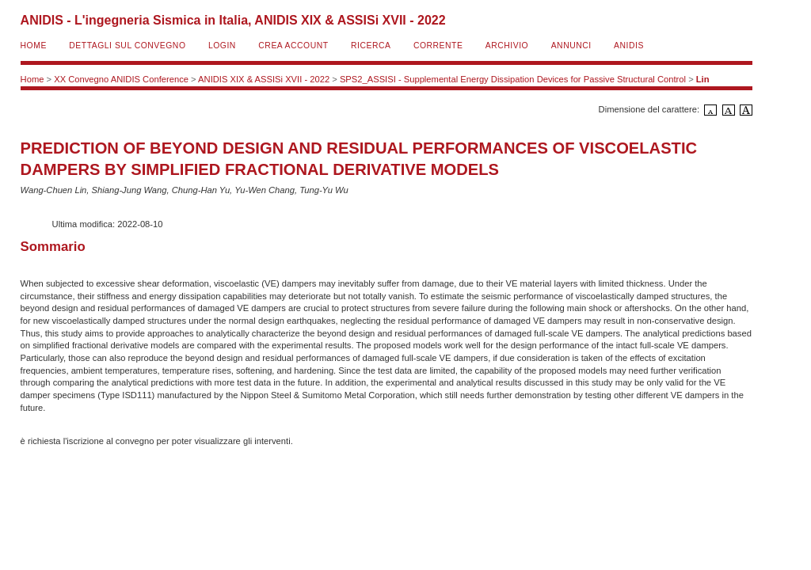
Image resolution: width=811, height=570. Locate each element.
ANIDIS (629, 45)
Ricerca (370, 45)
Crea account (293, 45)
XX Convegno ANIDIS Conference (121, 79)
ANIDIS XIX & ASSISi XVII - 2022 (263, 79)
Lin (703, 79)
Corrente (438, 45)
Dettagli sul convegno (127, 45)
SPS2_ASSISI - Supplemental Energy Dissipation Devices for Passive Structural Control (513, 79)
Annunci (571, 45)
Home (34, 45)
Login (222, 45)
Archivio (506, 45)
